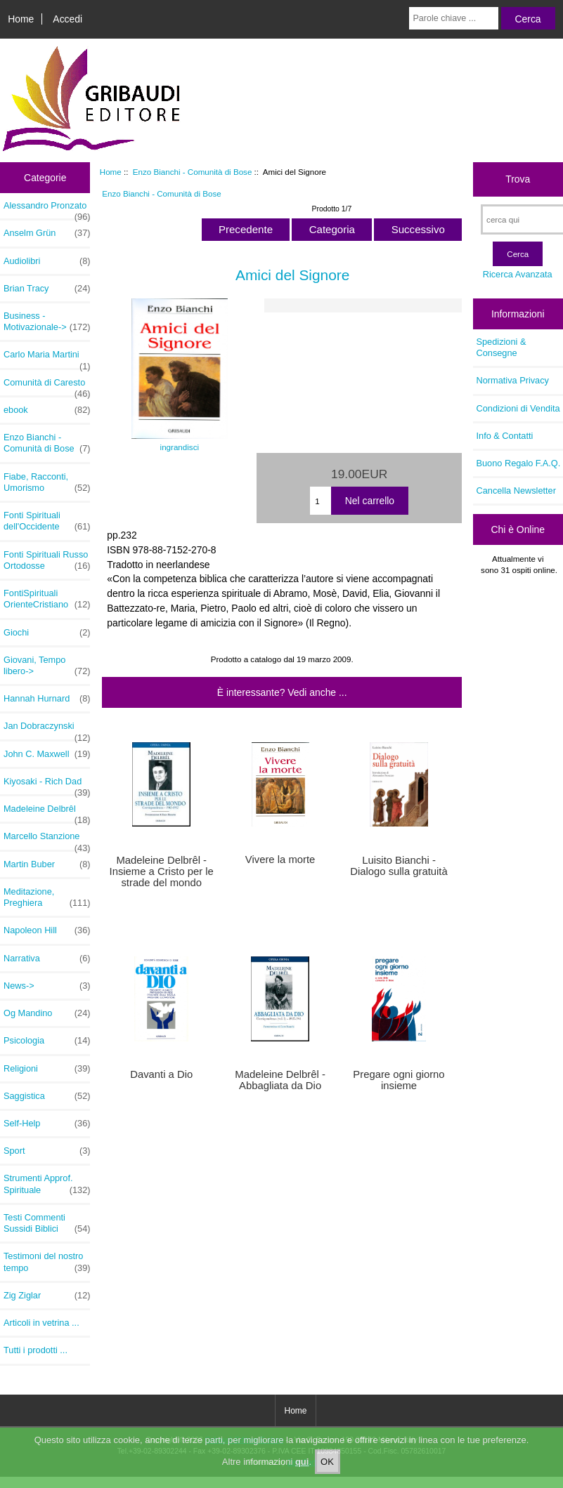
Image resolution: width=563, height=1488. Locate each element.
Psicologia (47, 1040)
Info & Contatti (505, 435)
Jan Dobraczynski (47, 729)
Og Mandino (47, 1013)
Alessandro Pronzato (47, 209)
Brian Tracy (47, 288)
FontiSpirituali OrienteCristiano (47, 599)
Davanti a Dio (161, 1074)
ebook (47, 410)
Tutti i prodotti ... (35, 1350)
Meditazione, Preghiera (47, 897)
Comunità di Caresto (47, 386)
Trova (517, 179)
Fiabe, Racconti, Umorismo (47, 482)
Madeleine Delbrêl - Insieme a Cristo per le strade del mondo (162, 871)
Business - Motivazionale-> (47, 321)
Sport (47, 1151)
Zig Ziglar (47, 1295)
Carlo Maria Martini (47, 358)
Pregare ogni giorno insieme (398, 1080)
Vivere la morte (280, 859)
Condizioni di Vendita (518, 408)
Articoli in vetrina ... (41, 1322)
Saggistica (47, 1096)
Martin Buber (47, 864)
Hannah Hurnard (47, 698)
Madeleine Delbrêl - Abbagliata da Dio (280, 1080)
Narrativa (47, 958)
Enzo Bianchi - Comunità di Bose (192, 171)
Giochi (47, 632)
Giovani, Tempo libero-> (47, 665)
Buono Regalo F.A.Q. (519, 463)
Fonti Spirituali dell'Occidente (47, 521)
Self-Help (47, 1123)
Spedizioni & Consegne (501, 347)
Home (21, 19)
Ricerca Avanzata (517, 274)
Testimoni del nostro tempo (47, 1262)
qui (302, 1468)
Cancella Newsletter (516, 490)
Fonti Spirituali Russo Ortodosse (47, 560)
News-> (47, 986)
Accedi (67, 19)
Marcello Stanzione (47, 840)
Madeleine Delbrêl (47, 812)
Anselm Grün (47, 233)
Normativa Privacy (513, 380)
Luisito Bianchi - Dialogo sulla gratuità (398, 866)
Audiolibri (47, 261)
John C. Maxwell (47, 754)
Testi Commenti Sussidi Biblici (47, 1223)
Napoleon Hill (47, 930)
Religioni (47, 1068)
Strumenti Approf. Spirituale (47, 1184)
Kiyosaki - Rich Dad (47, 785)
